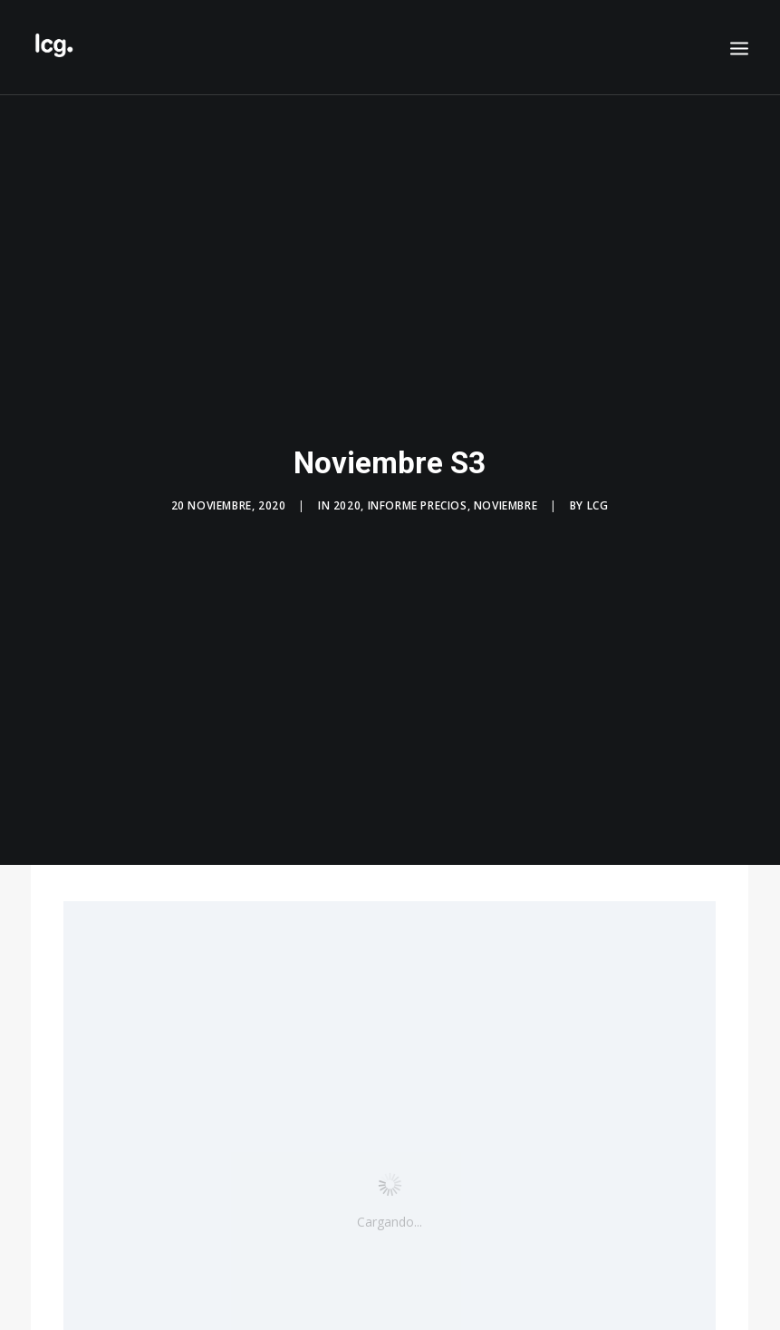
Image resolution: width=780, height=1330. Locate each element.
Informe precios (417, 500)
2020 (347, 500)
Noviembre (505, 500)
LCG (598, 500)
